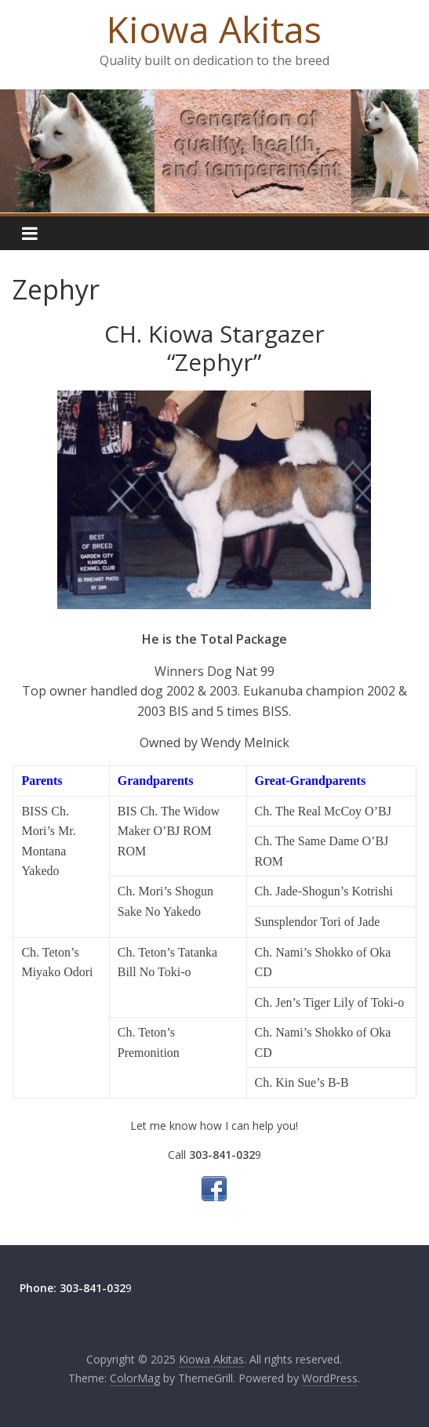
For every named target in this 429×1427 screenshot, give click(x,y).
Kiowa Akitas (214, 29)
